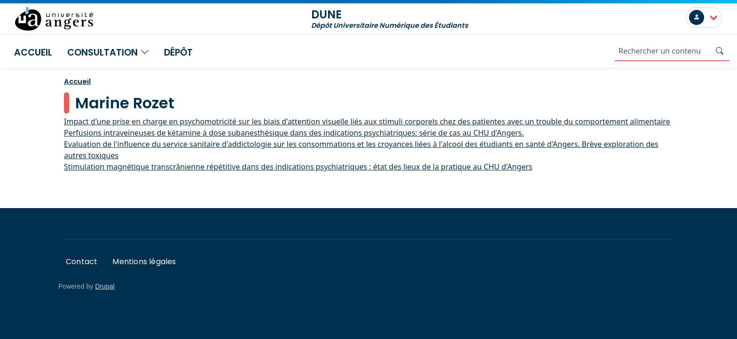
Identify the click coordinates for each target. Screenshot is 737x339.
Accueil (33, 52)
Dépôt (178, 52)
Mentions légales (144, 261)
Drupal (105, 286)
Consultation (108, 52)
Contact (81, 261)
